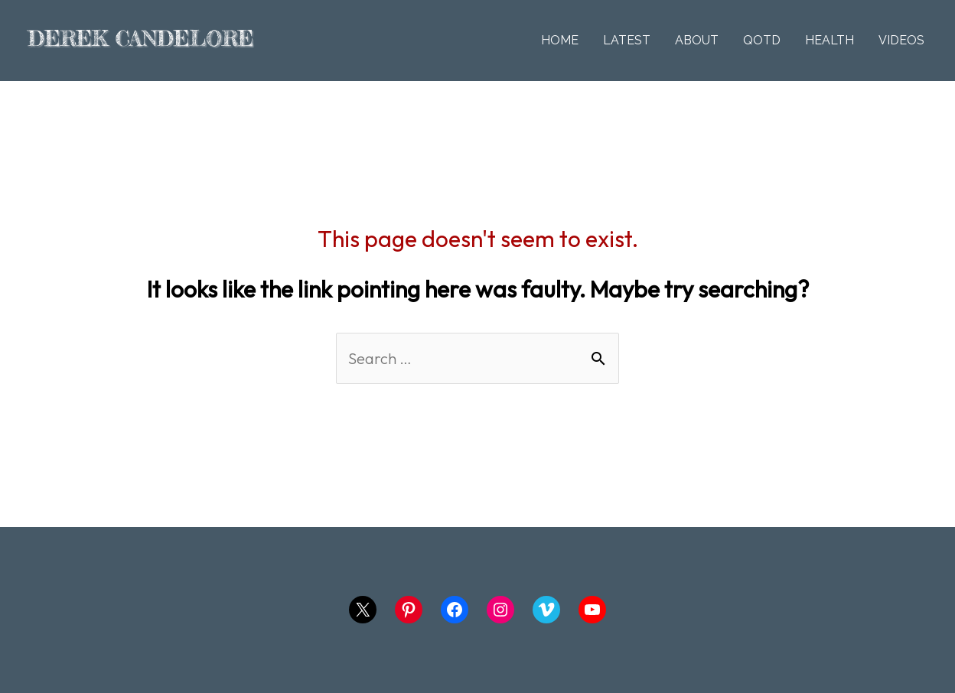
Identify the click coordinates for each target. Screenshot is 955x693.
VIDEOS (901, 40)
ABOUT (697, 40)
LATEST (626, 40)
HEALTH (829, 40)
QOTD (762, 40)
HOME (560, 40)
